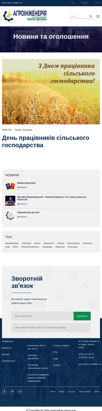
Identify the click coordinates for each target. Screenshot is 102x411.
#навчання (87, 243)
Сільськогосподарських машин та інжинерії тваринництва (37, 374)
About (61, 388)
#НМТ (15, 247)
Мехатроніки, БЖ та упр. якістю (36, 347)
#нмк (7, 247)
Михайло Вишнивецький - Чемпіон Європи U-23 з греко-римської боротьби (51, 198)
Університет (7, 341)
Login (73, 3)
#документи (49, 243)
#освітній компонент (30, 247)
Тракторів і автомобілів (37, 355)
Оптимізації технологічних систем (37, 363)
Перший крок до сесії (28, 212)
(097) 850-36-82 (86, 357)
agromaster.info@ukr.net (12, 3)
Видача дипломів (26, 183)
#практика (60, 247)
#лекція (60, 243)
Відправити (81, 316)
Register (85, 3)
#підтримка (47, 247)
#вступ (37, 243)
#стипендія (72, 247)
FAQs (55, 352)
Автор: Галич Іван (25, 130)
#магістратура (73, 243)
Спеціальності (8, 361)
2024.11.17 (7, 130)
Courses (71, 388)
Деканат (5, 354)
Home (52, 388)
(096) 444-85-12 (86, 354)
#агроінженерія (12, 243)
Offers (97, 388)
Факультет (6, 348)
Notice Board (84, 388)
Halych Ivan (70, 407)
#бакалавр (26, 243)
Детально (22, 187)
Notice (97, 3)
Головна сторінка (60, 345)
